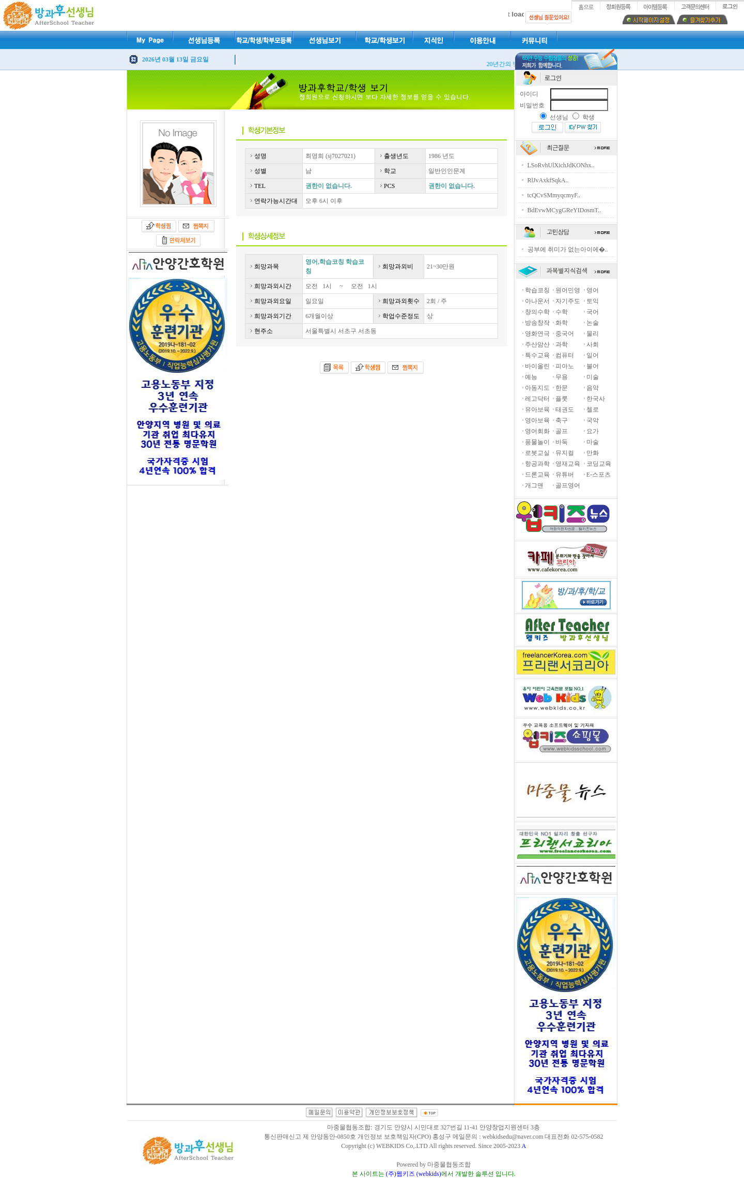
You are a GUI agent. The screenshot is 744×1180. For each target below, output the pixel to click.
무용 (561, 377)
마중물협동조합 (449, 1164)
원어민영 (567, 290)
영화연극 (537, 333)
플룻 (561, 398)
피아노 (564, 366)
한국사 (595, 398)
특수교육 (537, 355)
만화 (592, 453)
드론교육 (537, 474)
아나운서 (537, 301)
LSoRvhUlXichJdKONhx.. (561, 165)
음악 (592, 387)
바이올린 (537, 366)
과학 (561, 344)
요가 (592, 431)
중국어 (564, 333)
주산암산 (537, 344)
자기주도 (567, 301)
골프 (561, 431)
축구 (561, 420)
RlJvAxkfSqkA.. (548, 180)
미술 (592, 377)
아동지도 (537, 387)
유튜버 (564, 474)
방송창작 (537, 322)
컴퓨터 (564, 355)
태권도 (564, 409)
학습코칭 (537, 290)
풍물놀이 (537, 442)
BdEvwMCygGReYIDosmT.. (564, 210)
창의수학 (537, 312)
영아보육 (537, 420)
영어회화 (537, 431)
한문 (561, 387)
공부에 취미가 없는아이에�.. (568, 249)
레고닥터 (537, 398)
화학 (561, 322)
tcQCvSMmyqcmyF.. (554, 195)
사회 (592, 344)
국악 (592, 420)
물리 (592, 333)
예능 (531, 377)
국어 (592, 312)
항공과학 (537, 463)
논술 (592, 322)
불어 (592, 366)
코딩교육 (598, 463)
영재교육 (567, 463)
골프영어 (567, 485)
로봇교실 (537, 453)
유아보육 (537, 409)
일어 (592, 355)
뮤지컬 (564, 453)
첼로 (592, 409)
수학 (561, 312)
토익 (592, 301)
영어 (592, 290)
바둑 (561, 442)
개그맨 (534, 485)
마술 (592, 442)
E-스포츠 (598, 474)
